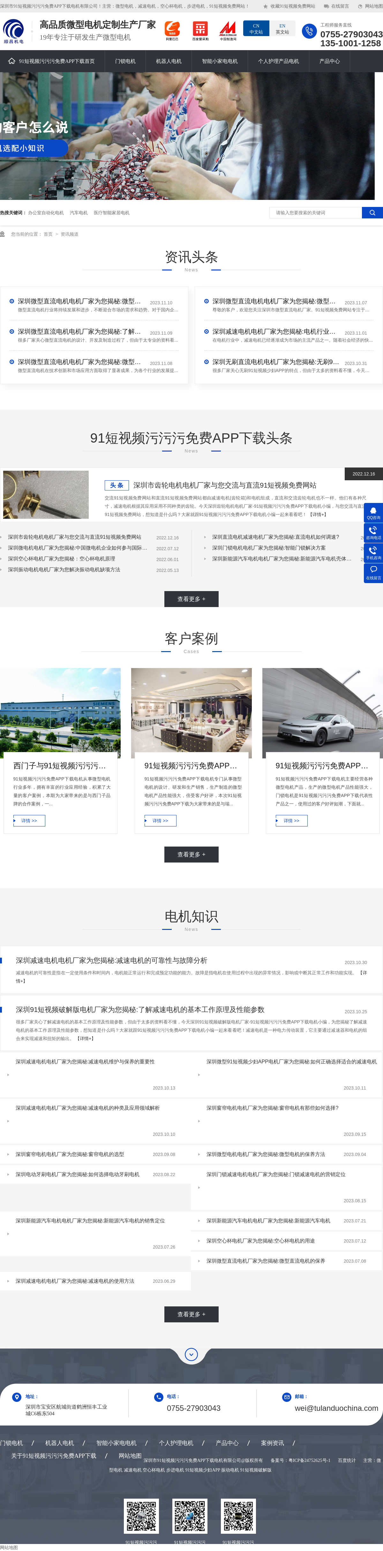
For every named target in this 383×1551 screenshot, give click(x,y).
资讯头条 (191, 256)
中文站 (256, 28)
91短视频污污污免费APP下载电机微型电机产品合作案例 (193, 765)
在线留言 (340, 6)
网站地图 (374, 6)
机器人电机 (169, 61)
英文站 (282, 28)
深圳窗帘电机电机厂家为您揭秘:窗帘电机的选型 (70, 1154)
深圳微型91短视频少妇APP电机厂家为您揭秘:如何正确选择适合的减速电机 (292, 1061)
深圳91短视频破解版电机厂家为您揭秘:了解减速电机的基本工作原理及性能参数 (140, 1010)
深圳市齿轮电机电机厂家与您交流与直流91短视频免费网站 (225, 485)
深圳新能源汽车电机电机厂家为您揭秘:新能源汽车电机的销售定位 (90, 1220)
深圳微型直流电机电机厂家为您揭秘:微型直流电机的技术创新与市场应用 (82, 361)
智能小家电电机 (220, 61)
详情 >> (29, 820)
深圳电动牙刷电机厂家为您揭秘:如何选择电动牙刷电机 (77, 1174)
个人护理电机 (176, 1443)
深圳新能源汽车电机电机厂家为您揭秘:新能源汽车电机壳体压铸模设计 (282, 558)
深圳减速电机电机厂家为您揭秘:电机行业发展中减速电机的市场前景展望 (276, 331)
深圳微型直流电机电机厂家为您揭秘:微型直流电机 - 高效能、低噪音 (276, 301)
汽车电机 (79, 212)
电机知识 (191, 916)
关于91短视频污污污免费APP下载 (53, 1456)
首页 (49, 234)
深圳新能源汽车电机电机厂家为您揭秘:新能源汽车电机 (268, 1220)
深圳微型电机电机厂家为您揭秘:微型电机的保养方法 (266, 1154)
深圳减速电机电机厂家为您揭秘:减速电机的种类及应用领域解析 (88, 1108)
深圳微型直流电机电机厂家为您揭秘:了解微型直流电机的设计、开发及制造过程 (82, 331)
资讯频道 (70, 234)
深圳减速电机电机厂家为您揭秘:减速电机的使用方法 (75, 1281)
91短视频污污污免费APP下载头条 (191, 437)
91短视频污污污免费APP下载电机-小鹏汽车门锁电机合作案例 (324, 765)
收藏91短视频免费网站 (293, 6)
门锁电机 (125, 61)
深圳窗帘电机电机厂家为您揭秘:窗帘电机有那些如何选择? (272, 1108)
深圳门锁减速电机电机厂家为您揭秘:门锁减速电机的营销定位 (276, 1174)
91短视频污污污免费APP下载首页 (51, 61)
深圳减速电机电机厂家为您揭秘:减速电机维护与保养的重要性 (85, 1061)
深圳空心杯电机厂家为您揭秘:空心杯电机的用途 (261, 1240)
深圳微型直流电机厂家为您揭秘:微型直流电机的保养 (266, 1261)
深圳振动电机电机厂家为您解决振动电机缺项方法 (64, 569)
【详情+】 (318, 514)
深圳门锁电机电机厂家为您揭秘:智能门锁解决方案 (269, 548)
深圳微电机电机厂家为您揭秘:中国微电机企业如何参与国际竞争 (78, 548)
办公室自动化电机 (46, 212)
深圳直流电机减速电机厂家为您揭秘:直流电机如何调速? (275, 537)
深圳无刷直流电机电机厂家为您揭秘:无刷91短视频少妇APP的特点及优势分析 (276, 361)
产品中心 (329, 61)
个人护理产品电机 (278, 61)
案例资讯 (272, 1443)
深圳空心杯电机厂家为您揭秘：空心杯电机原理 (61, 558)
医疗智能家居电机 (112, 212)
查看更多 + (191, 599)
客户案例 (191, 638)
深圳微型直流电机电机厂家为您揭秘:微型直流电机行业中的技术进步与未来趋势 (82, 301)
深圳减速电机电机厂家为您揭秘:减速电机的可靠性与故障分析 (111, 960)
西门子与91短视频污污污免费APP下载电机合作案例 (62, 765)
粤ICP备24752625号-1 (309, 1460)
